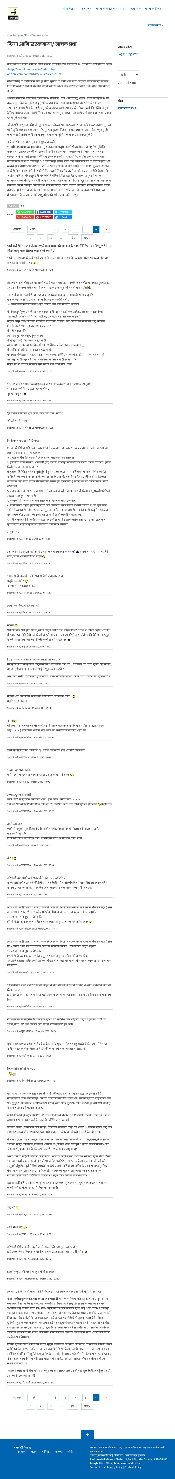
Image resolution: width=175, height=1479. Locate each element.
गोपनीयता (119, 1455)
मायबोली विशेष (153, 8)
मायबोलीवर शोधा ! (127, 108)
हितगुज (85, 8)
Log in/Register (128, 54)
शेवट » (87, 238)
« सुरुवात (17, 229)
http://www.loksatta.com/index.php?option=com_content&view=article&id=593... (35, 72)
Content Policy (132, 1467)
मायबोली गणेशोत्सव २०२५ (110, 8)
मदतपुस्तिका (154, 25)
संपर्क (142, 1455)
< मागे (32, 229)
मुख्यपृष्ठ (20, 35)
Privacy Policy (115, 1467)
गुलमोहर (133, 8)
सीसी (70, 1451)
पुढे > (73, 238)
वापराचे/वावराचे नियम (101, 1455)
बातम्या (58, 1451)
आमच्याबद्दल (131, 1455)
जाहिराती (45, 1451)
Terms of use (97, 1467)
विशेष (33, 1451)
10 (51, 238)
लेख (22, 206)
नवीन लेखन (68, 8)
